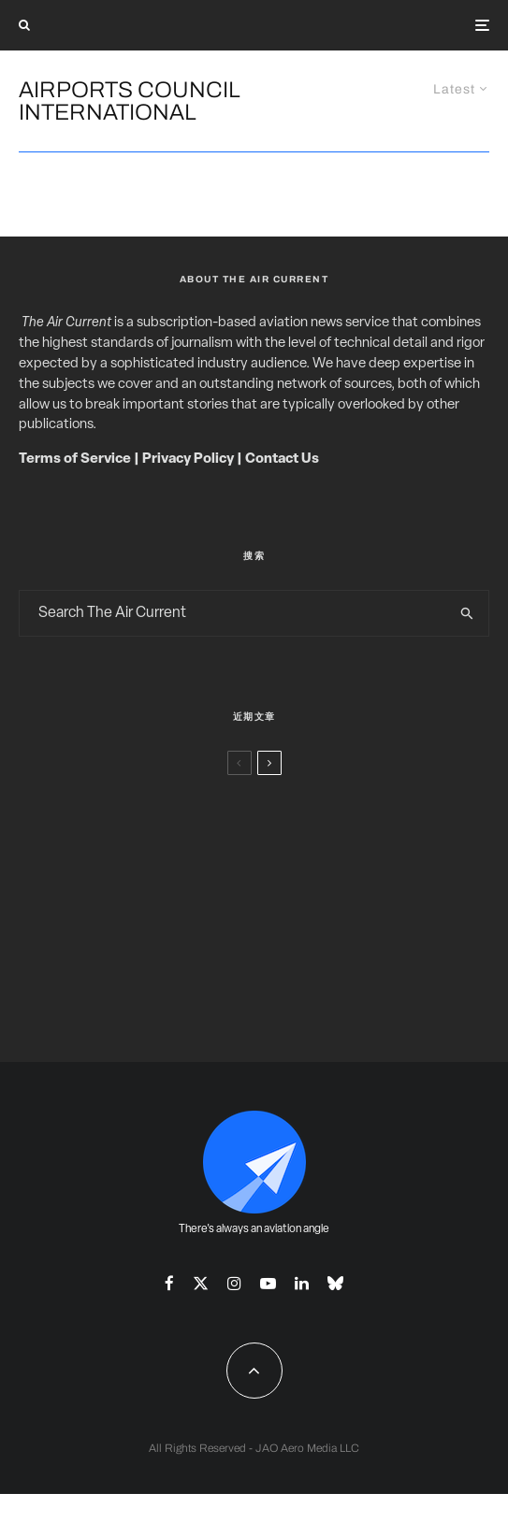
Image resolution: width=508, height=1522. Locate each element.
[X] (200, 1283)
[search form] (233, 613)
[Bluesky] (335, 1283)
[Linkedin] (301, 1283)
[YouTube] (268, 1283)
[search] (467, 613)
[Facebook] (169, 1283)
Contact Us (282, 459)
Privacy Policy (188, 459)
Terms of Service (75, 459)
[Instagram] (234, 1283)
